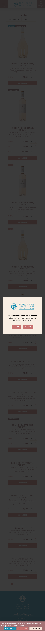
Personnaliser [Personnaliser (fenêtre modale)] (36, 628)
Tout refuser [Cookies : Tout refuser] (22, 628)
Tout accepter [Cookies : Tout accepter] (10, 628)
